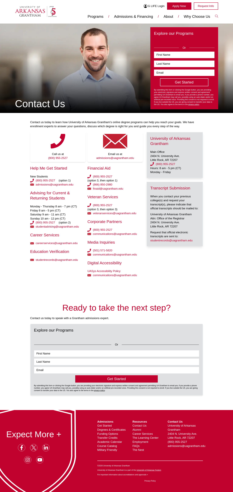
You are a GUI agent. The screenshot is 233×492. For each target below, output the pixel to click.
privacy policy (193, 104)
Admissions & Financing (133, 16)
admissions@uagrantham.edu (115, 158)
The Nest (138, 449)
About (168, 16)
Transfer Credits (107, 437)
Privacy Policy (150, 481)
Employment (140, 441)
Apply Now (179, 6)
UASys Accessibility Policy (104, 271)
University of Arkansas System (148, 470)
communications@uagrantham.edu (115, 233)
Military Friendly (107, 449)
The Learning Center (146, 437)
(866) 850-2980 (102, 184)
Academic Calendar (109, 441)
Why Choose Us (197, 16)
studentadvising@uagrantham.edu (57, 226)
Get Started (104, 425)
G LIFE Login (154, 6)
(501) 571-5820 (102, 250)
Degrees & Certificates (111, 429)
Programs (95, 16)
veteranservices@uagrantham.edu (114, 213)
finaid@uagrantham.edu (108, 188)
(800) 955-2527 (58, 158)
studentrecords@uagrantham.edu (57, 259)
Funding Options (107, 433)
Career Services (143, 433)
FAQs (136, 446)
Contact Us (140, 425)
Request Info (206, 6)
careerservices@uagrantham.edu (57, 243)
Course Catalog (107, 446)
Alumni (137, 429)
